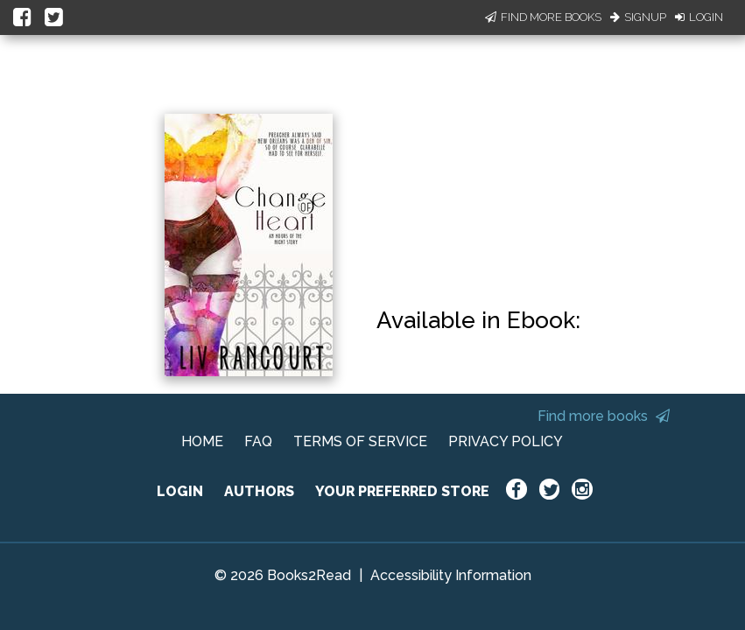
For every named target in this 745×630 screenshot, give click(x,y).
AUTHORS (259, 491)
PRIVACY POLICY (505, 441)
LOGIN (180, 491)
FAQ (258, 441)
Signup (638, 17)
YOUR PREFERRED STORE (402, 491)
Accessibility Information (450, 575)
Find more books (604, 416)
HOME (202, 441)
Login (699, 17)
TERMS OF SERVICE (360, 441)
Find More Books (543, 17)
